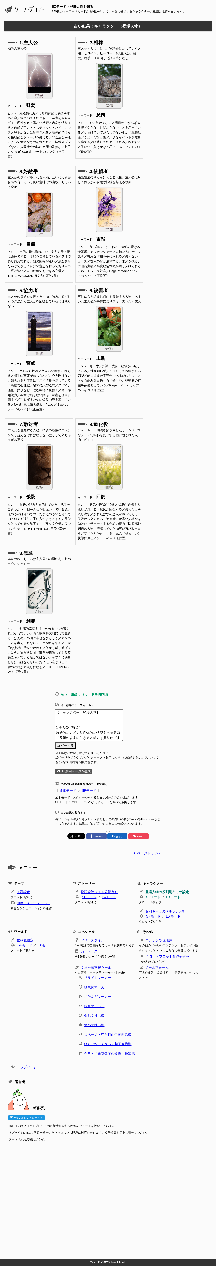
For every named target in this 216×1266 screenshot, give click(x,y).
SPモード (89, 790)
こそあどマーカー (97, 996)
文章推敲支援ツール (96, 967)
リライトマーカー (97, 977)
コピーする (65, 745)
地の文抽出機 (94, 1025)
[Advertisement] (110, 1199)
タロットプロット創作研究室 (167, 956)
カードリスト (91, 951)
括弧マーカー (94, 1006)
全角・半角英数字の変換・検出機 (109, 1053)
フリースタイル (92, 940)
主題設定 (23, 892)
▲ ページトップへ (147, 853)
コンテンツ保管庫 (159, 940)
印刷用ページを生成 (76, 771)
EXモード (109, 897)
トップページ (27, 1067)
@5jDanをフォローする (26, 1117)
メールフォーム (157, 967)
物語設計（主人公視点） (99, 892)
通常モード (67, 790)
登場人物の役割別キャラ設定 (167, 892)
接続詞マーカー (96, 987)
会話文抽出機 (94, 1015)
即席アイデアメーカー (33, 903)
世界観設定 (25, 940)
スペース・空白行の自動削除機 (107, 1034)
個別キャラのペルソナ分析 (165, 911)
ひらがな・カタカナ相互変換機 (107, 1044)
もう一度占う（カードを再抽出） (86, 694)
